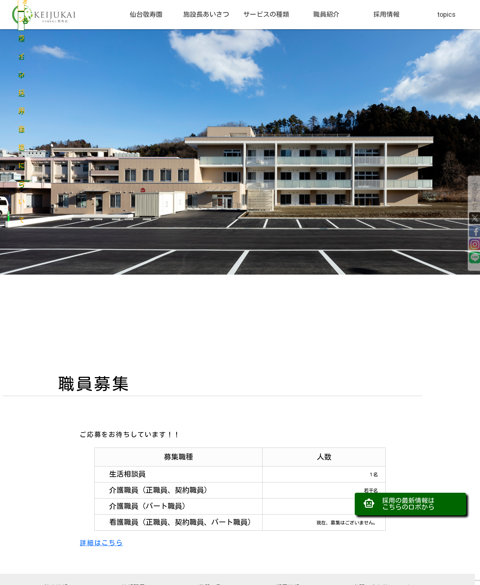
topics (446, 14)
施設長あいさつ (206, 14)
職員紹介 (326, 14)
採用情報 (386, 14)
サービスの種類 (266, 14)
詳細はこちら (101, 543)
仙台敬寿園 (146, 14)
